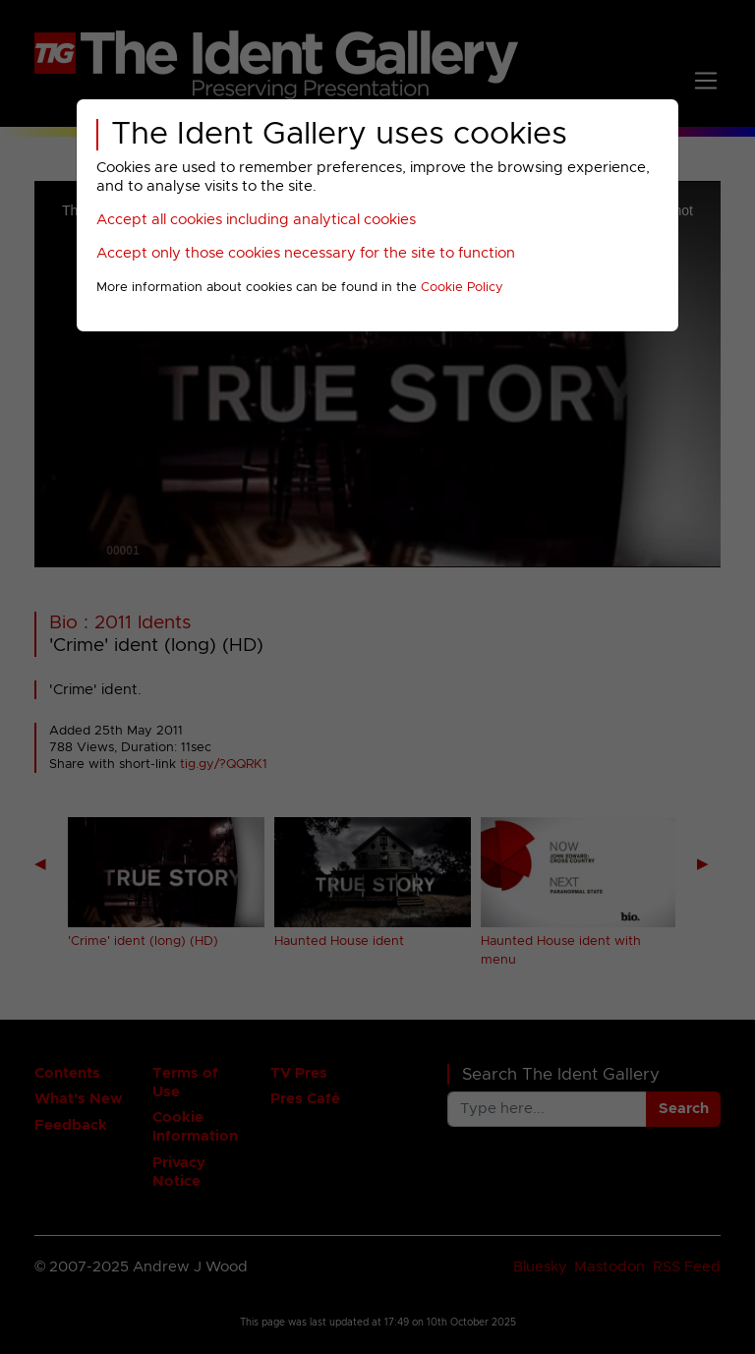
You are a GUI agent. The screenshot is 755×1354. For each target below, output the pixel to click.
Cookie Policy (462, 287)
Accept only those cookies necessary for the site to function (305, 253)
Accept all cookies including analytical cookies (256, 219)
